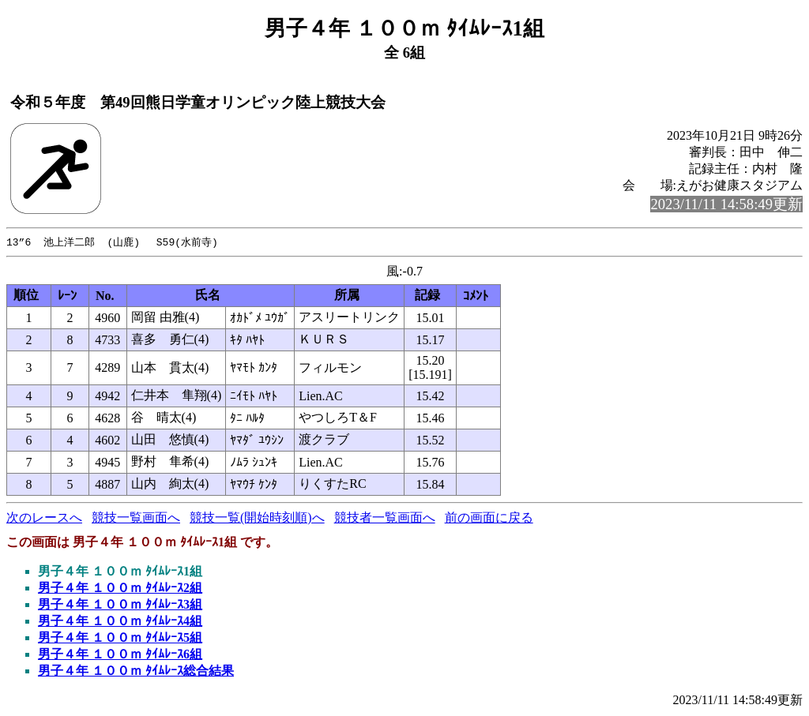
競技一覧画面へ (136, 518)
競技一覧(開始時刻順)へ (257, 518)
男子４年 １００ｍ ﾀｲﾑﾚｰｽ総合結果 (136, 671)
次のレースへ (44, 518)
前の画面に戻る (489, 518)
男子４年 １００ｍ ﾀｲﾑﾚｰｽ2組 (120, 588)
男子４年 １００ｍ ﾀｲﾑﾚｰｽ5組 (120, 638)
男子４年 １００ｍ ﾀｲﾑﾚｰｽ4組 (120, 621)
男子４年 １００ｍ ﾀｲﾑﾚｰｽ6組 (120, 655)
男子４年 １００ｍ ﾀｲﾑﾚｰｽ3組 (120, 605)
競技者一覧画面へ (384, 518)
